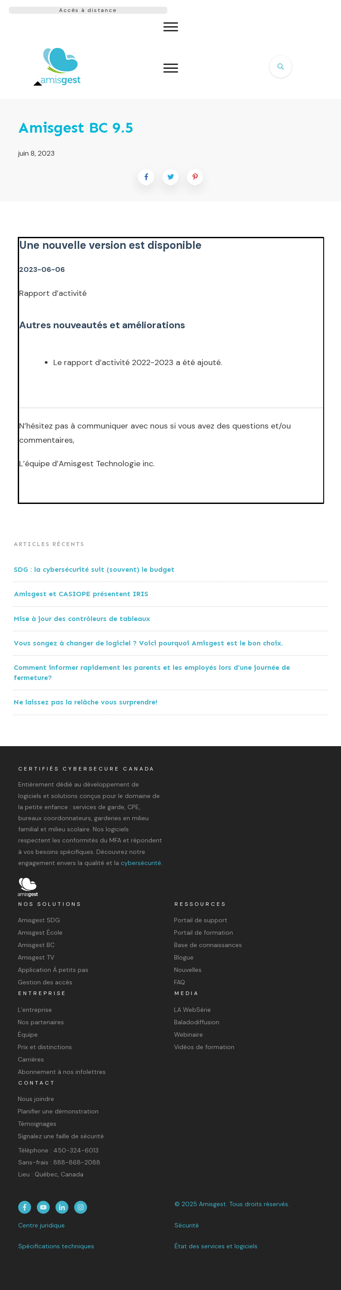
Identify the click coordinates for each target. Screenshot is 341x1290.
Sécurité (186, 1225)
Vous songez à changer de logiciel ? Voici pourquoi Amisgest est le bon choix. (148, 643)
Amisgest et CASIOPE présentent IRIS (81, 594)
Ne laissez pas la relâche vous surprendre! (85, 702)
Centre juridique (41, 1225)
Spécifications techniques (56, 1246)
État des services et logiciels (216, 1246)
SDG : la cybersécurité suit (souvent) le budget (95, 569)
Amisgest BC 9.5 (75, 127)
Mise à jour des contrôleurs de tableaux (82, 618)
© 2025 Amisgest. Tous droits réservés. (231, 1204)
